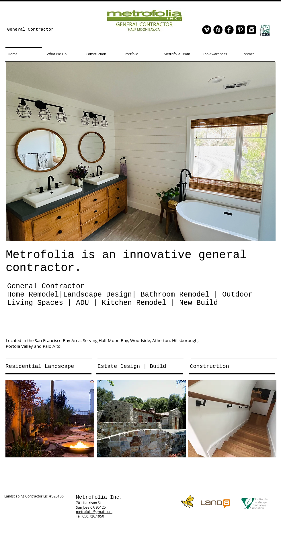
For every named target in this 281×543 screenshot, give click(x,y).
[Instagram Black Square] (251, 29)
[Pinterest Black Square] (240, 29)
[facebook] (229, 29)
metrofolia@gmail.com (94, 511)
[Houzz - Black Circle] (218, 29)
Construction (209, 366)
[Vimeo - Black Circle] (206, 29)
